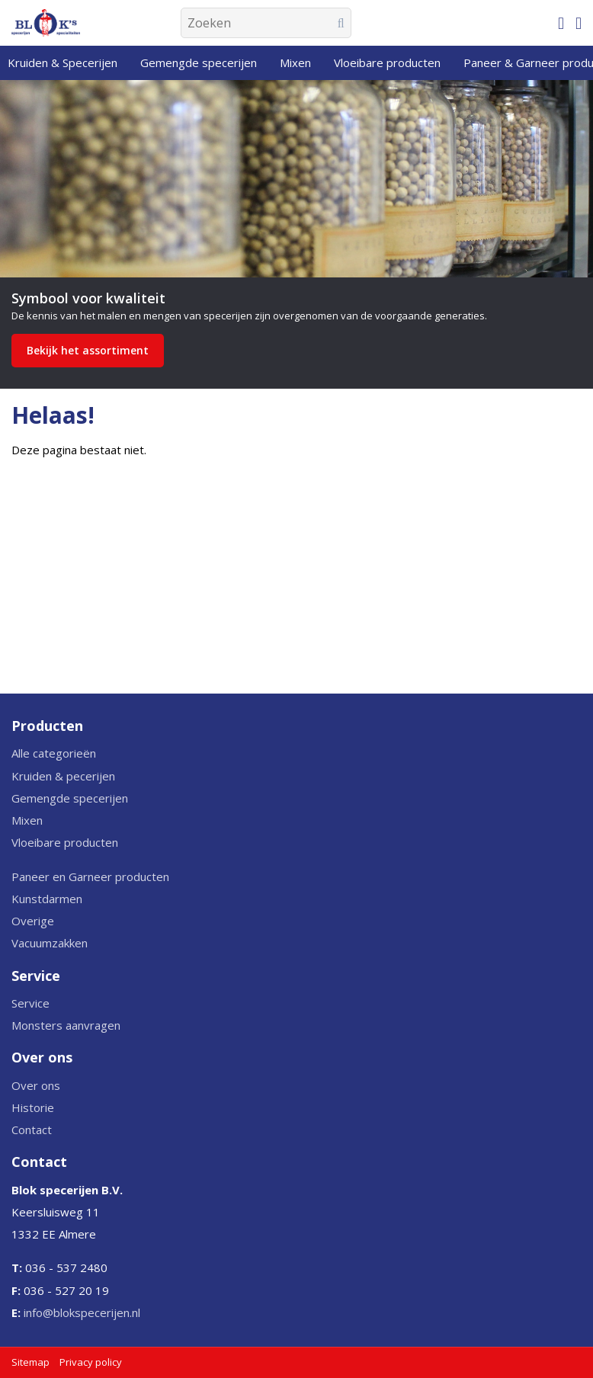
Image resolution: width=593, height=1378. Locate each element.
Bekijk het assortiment (88, 350)
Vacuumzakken (49, 942)
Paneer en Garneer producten (90, 876)
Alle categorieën (53, 753)
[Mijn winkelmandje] (561, 23)
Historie (32, 1107)
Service (30, 1003)
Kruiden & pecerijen (63, 776)
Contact (31, 1129)
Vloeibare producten (64, 842)
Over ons (35, 1085)
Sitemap (30, 1362)
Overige (32, 920)
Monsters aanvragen (65, 1025)
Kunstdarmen (46, 898)
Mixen (27, 820)
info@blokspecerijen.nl (82, 1312)
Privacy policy (90, 1362)
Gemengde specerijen (69, 798)
